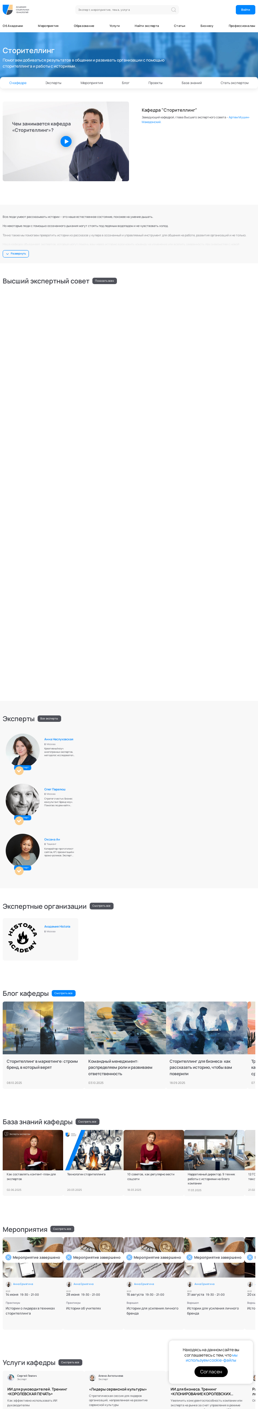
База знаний (192, 82)
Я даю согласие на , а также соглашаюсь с (222, 1319)
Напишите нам (17, 1305)
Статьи (179, 25)
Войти (245, 9)
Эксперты (53, 82)
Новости (104, 1310)
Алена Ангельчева (59, 387)
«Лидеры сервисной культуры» (118, 1010)
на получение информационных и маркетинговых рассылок (225, 1332)
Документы (11, 1374)
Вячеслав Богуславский (141, 345)
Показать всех (104, 280)
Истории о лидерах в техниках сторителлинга (30, 932)
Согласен (211, 1371)
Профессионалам (242, 25)
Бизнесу (207, 25)
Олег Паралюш (142, 469)
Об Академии (13, 25)
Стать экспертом (235, 82)
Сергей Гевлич (141, 387)
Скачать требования (148, 1253)
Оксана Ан (224, 469)
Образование (84, 25)
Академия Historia (59, 550)
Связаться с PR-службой (23, 1342)
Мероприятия (48, 25)
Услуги (115, 25)
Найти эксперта (147, 25)
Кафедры (140, 1310)
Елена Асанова (228, 298)
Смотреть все (101, 532)
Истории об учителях (83, 929)
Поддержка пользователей (41, 1374)
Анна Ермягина (142, 298)
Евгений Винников (230, 343)
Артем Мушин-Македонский (57, 300)
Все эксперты (49, 451)
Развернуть (18, 253)
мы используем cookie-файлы (212, 1357)
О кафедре (18, 82)
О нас (138, 1304)
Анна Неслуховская (60, 469)
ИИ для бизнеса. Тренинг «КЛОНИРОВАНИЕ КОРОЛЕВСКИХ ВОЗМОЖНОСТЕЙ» (201, 1013)
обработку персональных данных (222, 1317)
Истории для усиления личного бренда (152, 932)
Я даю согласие (225, 1332)
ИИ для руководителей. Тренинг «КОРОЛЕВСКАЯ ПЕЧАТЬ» (37, 1013)
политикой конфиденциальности (221, 1321)
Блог (126, 82)
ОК (240, 1306)
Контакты (70, 1374)
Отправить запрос (111, 1348)
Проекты (155, 82)
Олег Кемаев (55, 343)
